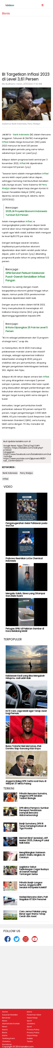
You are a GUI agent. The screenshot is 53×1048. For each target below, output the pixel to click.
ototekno (31, 1024)
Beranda (6, 1018)
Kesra (4, 1030)
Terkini (30, 1041)
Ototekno (6, 1041)
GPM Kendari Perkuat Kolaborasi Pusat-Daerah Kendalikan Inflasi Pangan (25, 276)
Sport (29, 1021)
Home (5, 1012)
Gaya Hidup (32, 1018)
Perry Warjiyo (26, 473)
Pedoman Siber (34, 1015)
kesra (29, 1012)
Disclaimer (7, 1044)
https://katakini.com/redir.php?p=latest (23, 448)
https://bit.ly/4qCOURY (28, 445)
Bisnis (4, 1033)
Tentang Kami (8, 1038)
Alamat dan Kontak (11, 1024)
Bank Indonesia (21, 134)
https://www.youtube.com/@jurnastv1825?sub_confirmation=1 (24, 459)
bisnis (4, 1035)
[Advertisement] (26, 43)
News (4, 1021)
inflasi (5, 142)
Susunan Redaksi (10, 1015)
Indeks (30, 1038)
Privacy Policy (33, 1030)
